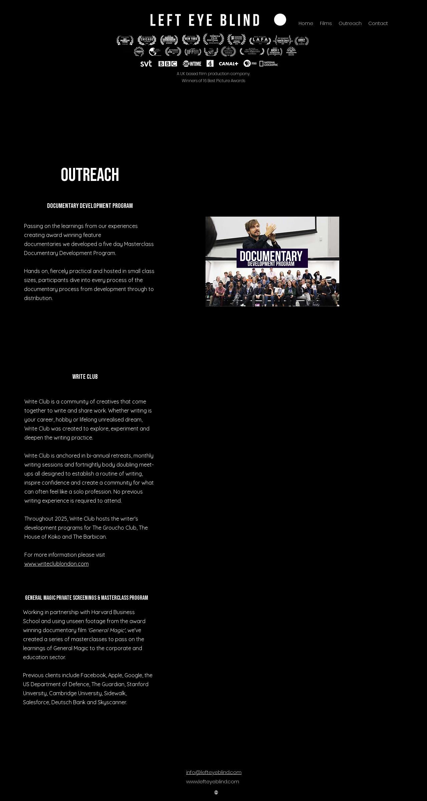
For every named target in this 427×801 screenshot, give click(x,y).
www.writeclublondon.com (56, 563)
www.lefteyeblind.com (212, 781)
